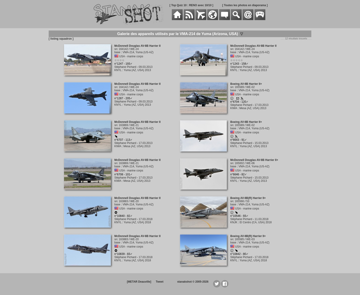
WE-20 (134, 201)
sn (115, 49)
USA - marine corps (131, 56)
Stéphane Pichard (125, 67)
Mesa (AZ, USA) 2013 (252, 108)
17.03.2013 (261, 105)
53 (247, 201)
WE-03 (250, 239)
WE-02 (250, 87)
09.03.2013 (145, 67)
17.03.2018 (145, 219)
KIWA (233, 108)
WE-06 (250, 163)
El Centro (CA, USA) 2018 (256, 222)
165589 (239, 87)
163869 (123, 125)
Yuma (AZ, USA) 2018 (137, 222)
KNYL (117, 70)
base (117, 52)
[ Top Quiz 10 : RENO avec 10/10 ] (191, 5)
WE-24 (134, 49)
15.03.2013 (261, 143)
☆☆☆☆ (119, 60)
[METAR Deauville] (139, 281)
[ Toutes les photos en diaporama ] (245, 5)
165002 (239, 163)
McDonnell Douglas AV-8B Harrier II (137, 45)
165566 (239, 201)
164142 (123, 49)
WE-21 (134, 125)
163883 (123, 201)
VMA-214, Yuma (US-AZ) (138, 52)
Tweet (159, 281)
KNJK (233, 222)
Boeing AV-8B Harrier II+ (246, 83)
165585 (239, 239)
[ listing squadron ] (61, 38)
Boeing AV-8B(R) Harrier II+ (248, 198)
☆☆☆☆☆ (236, 60)
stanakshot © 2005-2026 (192, 281)
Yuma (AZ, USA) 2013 (137, 70)
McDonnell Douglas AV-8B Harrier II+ (254, 160)
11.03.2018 (261, 219)
